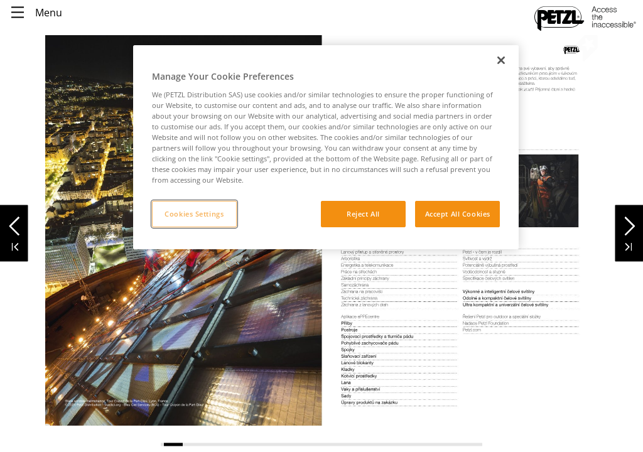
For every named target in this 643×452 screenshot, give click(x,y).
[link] (520, 197)
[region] (326, 147)
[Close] (501, 60)
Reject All (363, 213)
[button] (14, 222)
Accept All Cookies (457, 213)
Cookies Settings (194, 213)
